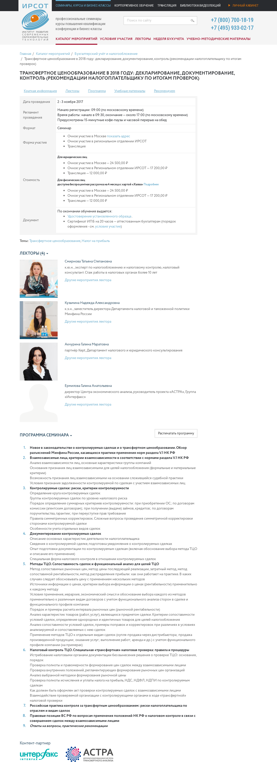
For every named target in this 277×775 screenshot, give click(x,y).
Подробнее (151, 184)
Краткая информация (40, 91)
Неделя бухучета (168, 39)
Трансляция (166, 5)
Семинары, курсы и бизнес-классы (83, 5)
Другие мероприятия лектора (88, 280)
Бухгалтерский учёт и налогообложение (106, 53)
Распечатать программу (176, 433)
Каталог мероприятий (76, 39)
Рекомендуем (164, 91)
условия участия (108, 226)
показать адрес (118, 136)
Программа (97, 91)
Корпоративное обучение (134, 5)
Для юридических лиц (72, 157)
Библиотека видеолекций (200, 5)
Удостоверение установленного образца (99, 216)
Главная (25, 53)
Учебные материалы (129, 91)
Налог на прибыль (96, 240)
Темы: (24, 240)
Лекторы (143, 39)
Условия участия (116, 39)
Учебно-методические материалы (218, 39)
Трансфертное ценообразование (54, 240)
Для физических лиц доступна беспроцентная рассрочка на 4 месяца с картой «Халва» (108, 182)
